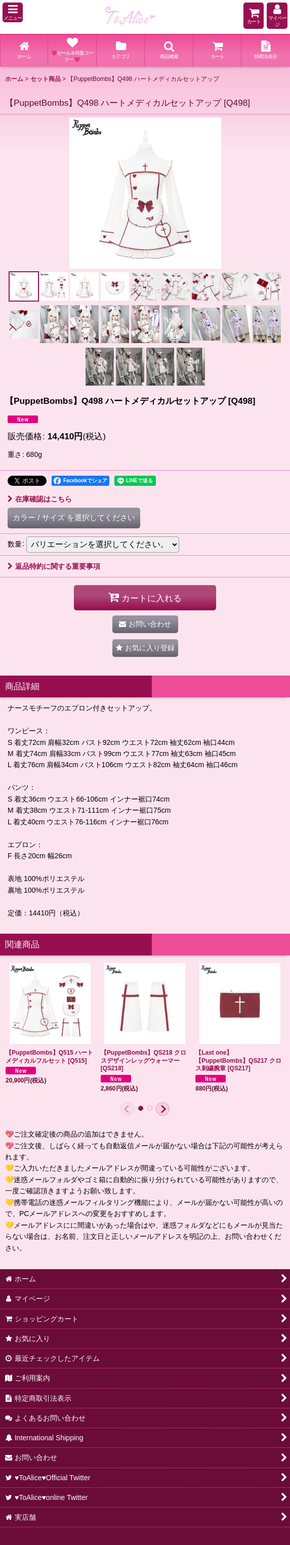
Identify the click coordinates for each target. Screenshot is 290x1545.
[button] (13, 12)
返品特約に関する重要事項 (54, 566)
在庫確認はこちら (40, 499)
